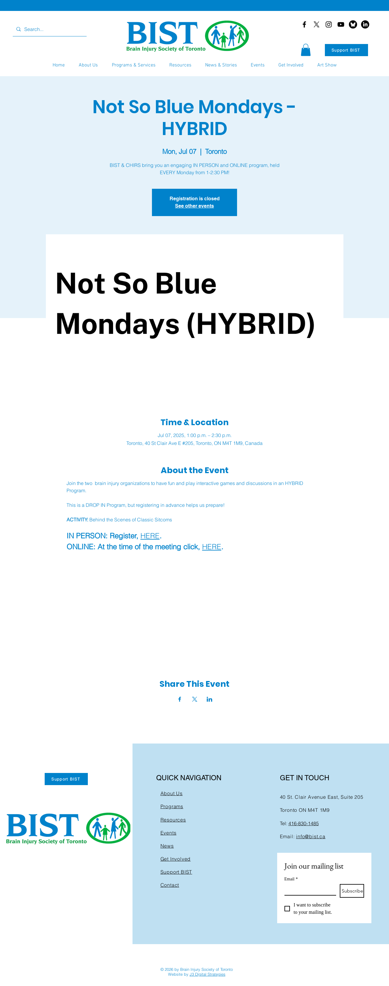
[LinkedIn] (365, 24)
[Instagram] (329, 24)
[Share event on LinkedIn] (209, 699)
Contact (169, 885)
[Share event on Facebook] (180, 699)
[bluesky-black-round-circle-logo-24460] (353, 24)
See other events (194, 206)
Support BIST (176, 872)
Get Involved (175, 859)
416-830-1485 (303, 823)
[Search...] (49, 29)
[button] (306, 50)
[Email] (308, 889)
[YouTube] (341, 24)
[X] (316, 24)
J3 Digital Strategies (207, 974)
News (167, 846)
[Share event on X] (195, 699)
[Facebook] (304, 24)
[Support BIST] (346, 50)
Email (291, 879)
